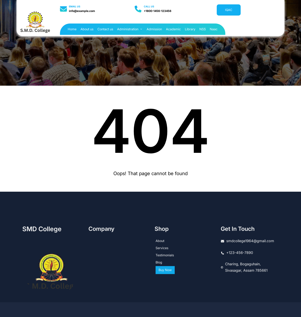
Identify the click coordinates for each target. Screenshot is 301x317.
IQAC (228, 10)
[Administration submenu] (141, 29)
